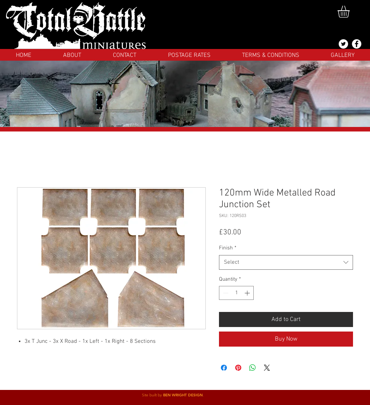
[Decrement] (225, 293)
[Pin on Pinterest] (238, 367)
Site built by (152, 395)
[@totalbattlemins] (343, 44)
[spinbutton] (236, 293)
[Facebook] (356, 44)
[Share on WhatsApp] (252, 367)
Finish (227, 248)
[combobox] (286, 262)
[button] (351, 12)
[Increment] (248, 293)
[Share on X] (266, 367)
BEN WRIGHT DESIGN (183, 395)
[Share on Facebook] (223, 367)
